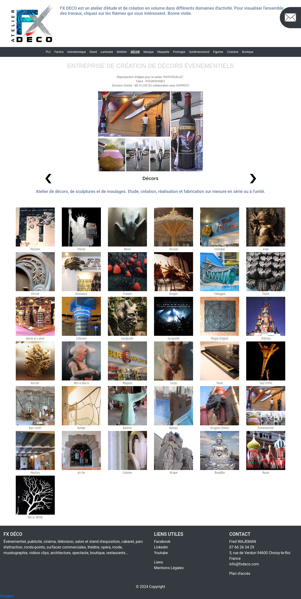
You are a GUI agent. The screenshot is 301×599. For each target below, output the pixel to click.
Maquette (163, 52)
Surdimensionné (199, 52)
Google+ (7, 596)
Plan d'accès (239, 573)
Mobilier (122, 52)
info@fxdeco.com (244, 564)
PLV (48, 52)
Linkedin (161, 547)
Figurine (218, 52)
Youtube (161, 553)
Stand (93, 52)
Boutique (247, 52)
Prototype (179, 52)
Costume (232, 52)
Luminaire (107, 52)
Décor (135, 52)
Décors (150, 178)
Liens (158, 562)
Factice (59, 52)
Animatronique (76, 52)
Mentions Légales (169, 568)
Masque (148, 52)
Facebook (162, 541)
